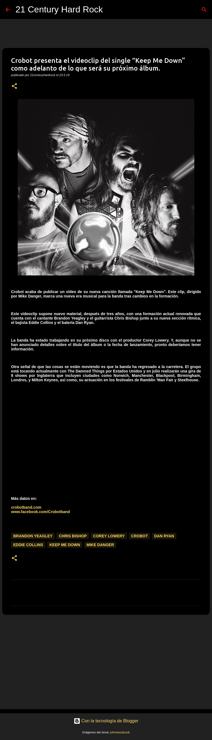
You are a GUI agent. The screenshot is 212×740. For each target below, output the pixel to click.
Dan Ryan (164, 536)
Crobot (139, 536)
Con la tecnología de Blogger (106, 720)
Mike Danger (100, 545)
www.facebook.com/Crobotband (40, 512)
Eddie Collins (28, 545)
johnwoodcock (120, 732)
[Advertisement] (106, 661)
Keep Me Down (64, 545)
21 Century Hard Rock (59, 9)
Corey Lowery (108, 536)
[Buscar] (110, 9)
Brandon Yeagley (32, 536)
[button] (14, 86)
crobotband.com (26, 507)
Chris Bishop (73, 536)
